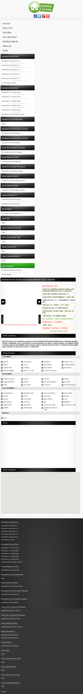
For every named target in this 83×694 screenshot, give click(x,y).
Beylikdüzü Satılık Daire (9, 522)
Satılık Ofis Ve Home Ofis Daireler (13, 615)
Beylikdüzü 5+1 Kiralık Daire (11, 110)
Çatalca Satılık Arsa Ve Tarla (11, 658)
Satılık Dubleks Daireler (9, 623)
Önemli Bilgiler (7, 274)
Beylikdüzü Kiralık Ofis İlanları (12, 152)
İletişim (5, 50)
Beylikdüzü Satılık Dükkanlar (11, 213)
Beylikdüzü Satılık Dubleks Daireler (13, 190)
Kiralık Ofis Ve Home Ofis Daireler (13, 607)
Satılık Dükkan (6, 642)
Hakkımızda (7, 46)
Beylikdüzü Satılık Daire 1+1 (11, 61)
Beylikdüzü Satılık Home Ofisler (12, 171)
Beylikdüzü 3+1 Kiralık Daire (11, 101)
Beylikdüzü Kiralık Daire (9, 544)
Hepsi (3, 124)
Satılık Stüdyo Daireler (9, 83)
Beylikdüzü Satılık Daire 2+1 (11, 65)
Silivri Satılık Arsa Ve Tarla (10, 675)
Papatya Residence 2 (8, 631)
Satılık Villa (5, 650)
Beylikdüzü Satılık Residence (11, 143)
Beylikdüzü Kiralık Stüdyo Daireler (13, 114)
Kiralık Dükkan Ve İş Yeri (10, 566)
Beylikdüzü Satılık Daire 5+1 (11, 78)
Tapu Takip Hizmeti (10, 37)
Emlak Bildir (7, 32)
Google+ (3, 691)
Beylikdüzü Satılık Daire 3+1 (11, 70)
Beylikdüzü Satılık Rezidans (11, 204)
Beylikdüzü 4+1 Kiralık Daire (11, 105)
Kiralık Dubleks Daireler (9, 583)
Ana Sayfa (6, 23)
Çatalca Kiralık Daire (8, 667)
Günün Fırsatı (8, 28)
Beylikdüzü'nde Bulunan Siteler (12, 270)
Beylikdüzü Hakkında (10, 41)
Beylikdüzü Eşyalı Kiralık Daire (12, 574)
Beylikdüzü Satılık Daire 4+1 (11, 74)
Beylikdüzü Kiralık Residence (11, 133)
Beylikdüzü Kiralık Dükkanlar (11, 161)
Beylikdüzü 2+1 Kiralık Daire (11, 97)
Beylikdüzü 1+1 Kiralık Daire (11, 92)
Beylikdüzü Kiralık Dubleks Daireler (13, 180)
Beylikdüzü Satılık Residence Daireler (14, 599)
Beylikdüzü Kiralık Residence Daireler (14, 591)
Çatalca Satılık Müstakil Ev (10, 683)
